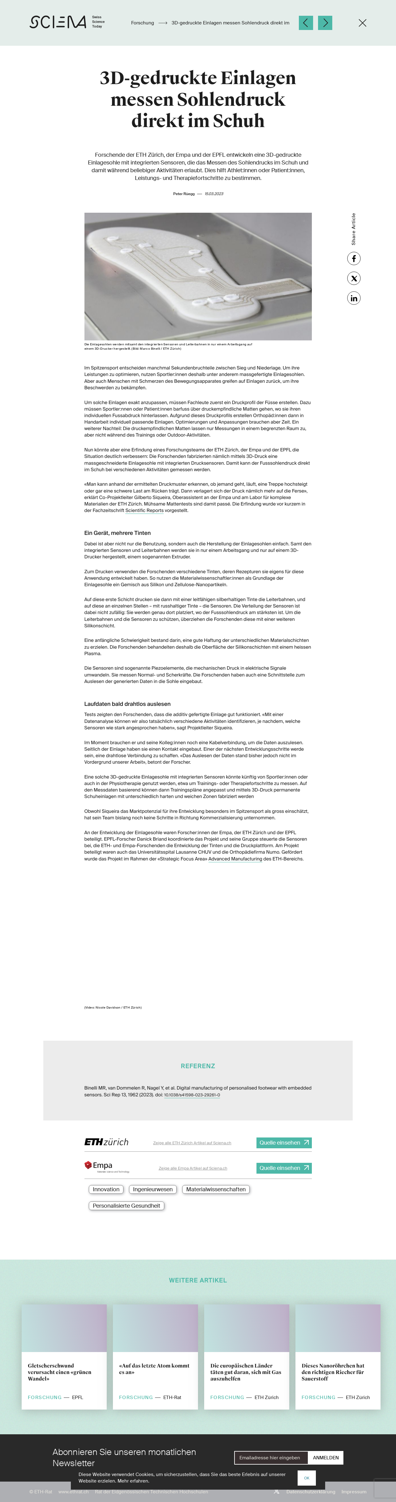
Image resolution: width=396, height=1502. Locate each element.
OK (306, 1478)
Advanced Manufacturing (235, 859)
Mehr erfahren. (133, 1481)
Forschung (143, 23)
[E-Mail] (271, 1458)
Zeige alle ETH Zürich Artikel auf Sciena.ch (192, 1143)
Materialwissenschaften (216, 1189)
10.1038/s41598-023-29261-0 (192, 1095)
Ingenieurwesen (153, 1189)
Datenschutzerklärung (310, 1492)
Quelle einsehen (280, 1142)
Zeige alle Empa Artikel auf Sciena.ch (193, 1168)
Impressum (354, 1492)
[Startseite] (73, 22)
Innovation (106, 1189)
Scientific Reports (144, 510)
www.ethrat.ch (73, 1492)
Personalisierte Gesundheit (126, 1206)
